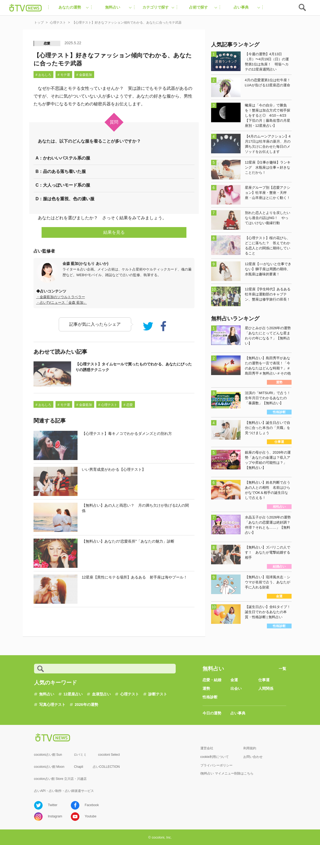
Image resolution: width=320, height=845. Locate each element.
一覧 (282, 668)
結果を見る (114, 232)
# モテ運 (64, 75)
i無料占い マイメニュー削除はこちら (226, 773)
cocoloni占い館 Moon (49, 767)
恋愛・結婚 (212, 680)
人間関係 (265, 688)
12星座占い (73, 694)
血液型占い (101, 694)
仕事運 (264, 680)
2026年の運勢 (86, 704)
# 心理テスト (107, 405)
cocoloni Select (109, 755)
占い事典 (237, 713)
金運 (234, 680)
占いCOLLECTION (106, 767)
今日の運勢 (212, 713)
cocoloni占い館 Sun (48, 755)
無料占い (46, 694)
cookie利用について (214, 757)
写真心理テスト (52, 704)
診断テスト (157, 694)
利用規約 (249, 748)
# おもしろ (43, 75)
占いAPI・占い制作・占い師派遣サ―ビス (64, 791)
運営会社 (206, 748)
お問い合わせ (253, 757)
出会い (236, 688)
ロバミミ (80, 755)
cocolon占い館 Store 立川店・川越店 (60, 779)
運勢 (206, 688)
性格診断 (210, 697)
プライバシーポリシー (216, 765)
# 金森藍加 (84, 75)
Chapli (78, 767)
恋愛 (47, 43)
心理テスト (129, 694)
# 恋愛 (128, 405)
